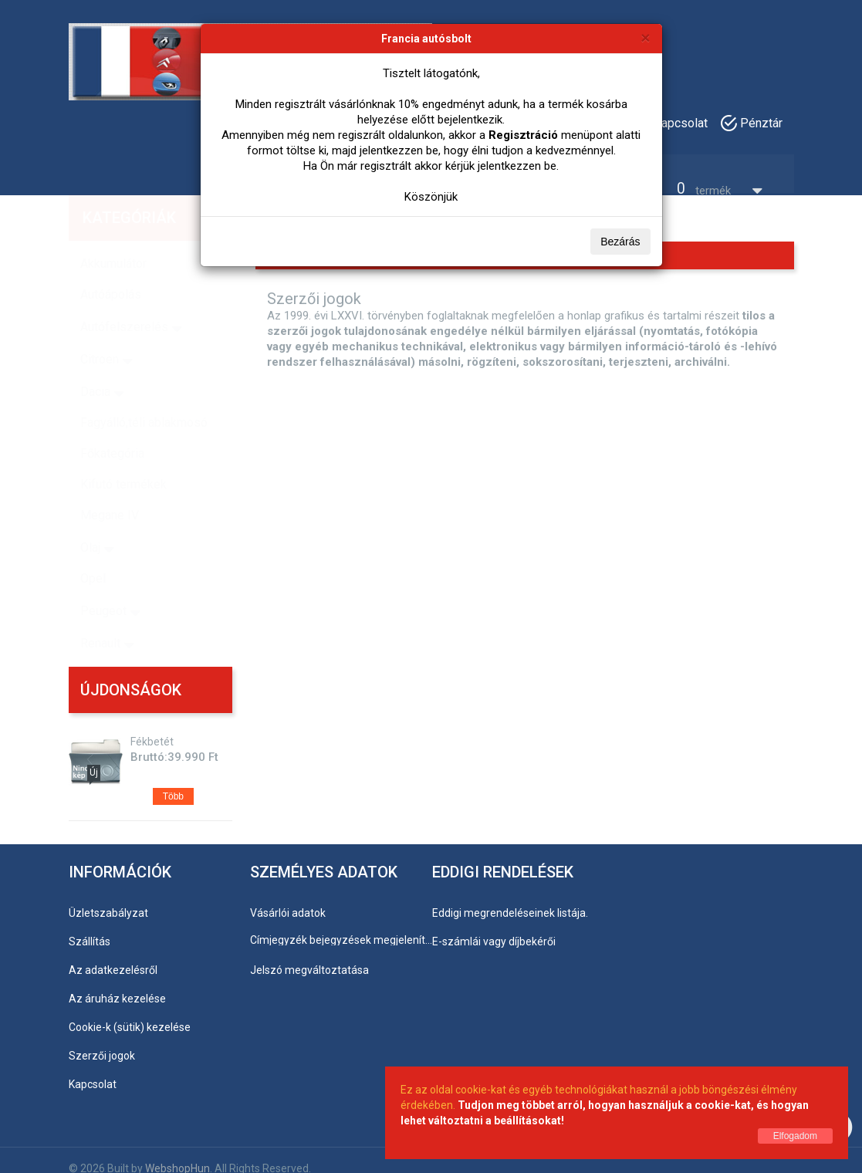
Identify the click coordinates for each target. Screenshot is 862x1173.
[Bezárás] (645, 37)
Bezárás (620, 241)
